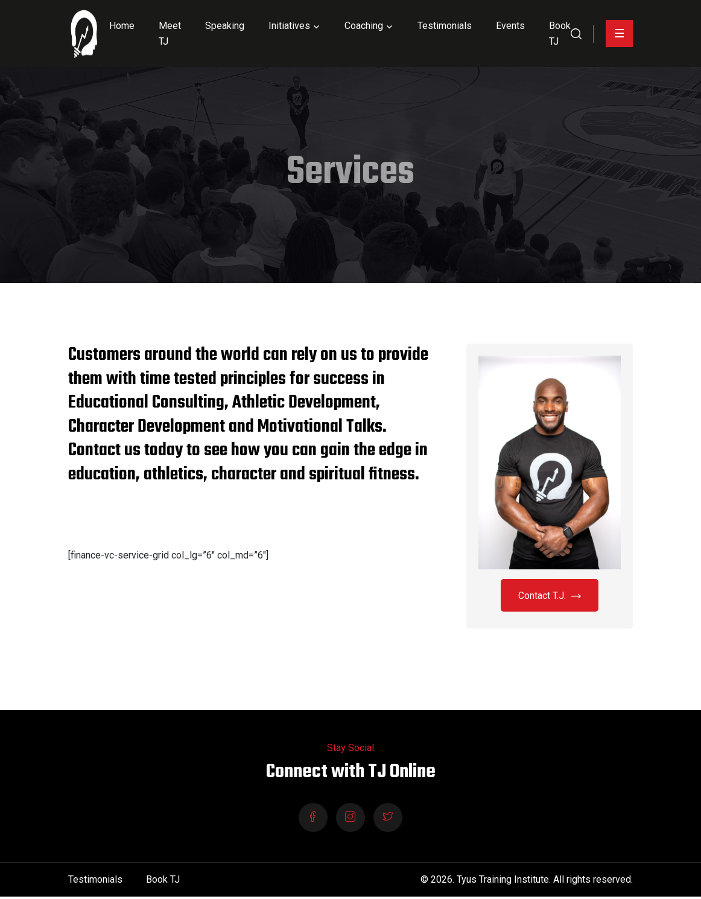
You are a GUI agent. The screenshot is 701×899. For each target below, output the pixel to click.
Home (122, 25)
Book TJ (560, 33)
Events (510, 25)
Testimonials (444, 25)
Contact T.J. (549, 596)
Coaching (363, 25)
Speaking (224, 25)
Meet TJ (170, 33)
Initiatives (289, 25)
